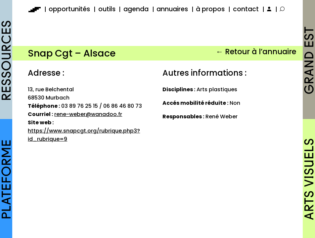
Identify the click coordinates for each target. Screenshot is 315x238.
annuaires (172, 9)
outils (106, 9)
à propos (210, 9)
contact (246, 9)
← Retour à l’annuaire (256, 51)
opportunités (69, 9)
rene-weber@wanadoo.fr (88, 114)
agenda (136, 9)
